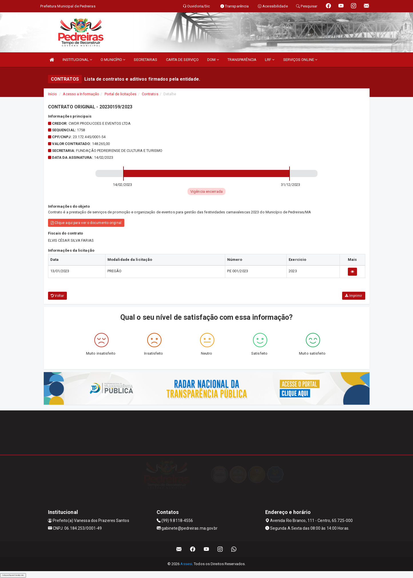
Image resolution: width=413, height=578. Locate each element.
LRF (270, 59)
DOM (213, 59)
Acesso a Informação (81, 94)
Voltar (57, 296)
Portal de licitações (121, 94)
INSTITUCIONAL (77, 59)
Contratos (150, 94)
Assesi (186, 564)
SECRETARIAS (145, 59)
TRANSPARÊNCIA (242, 59)
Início (52, 94)
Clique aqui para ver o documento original (86, 223)
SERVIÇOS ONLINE (300, 59)
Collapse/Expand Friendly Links (13, 575)
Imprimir (353, 296)
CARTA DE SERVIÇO (182, 59)
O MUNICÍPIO (113, 59)
